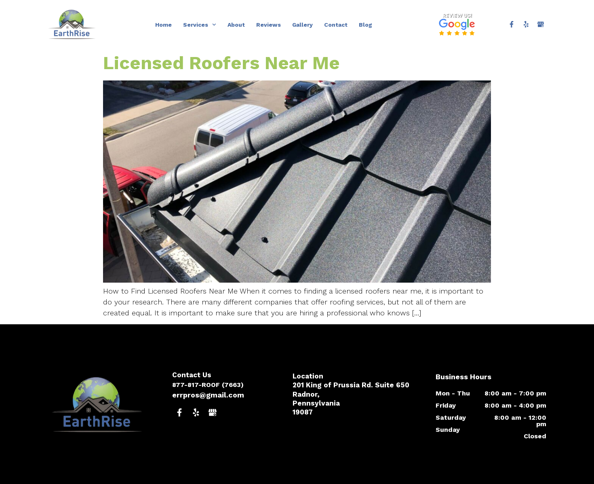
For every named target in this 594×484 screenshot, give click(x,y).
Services (199, 24)
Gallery (302, 24)
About (236, 24)
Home (163, 24)
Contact (336, 24)
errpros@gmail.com (208, 395)
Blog (365, 24)
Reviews (268, 24)
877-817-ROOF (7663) (208, 385)
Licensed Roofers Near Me (221, 63)
